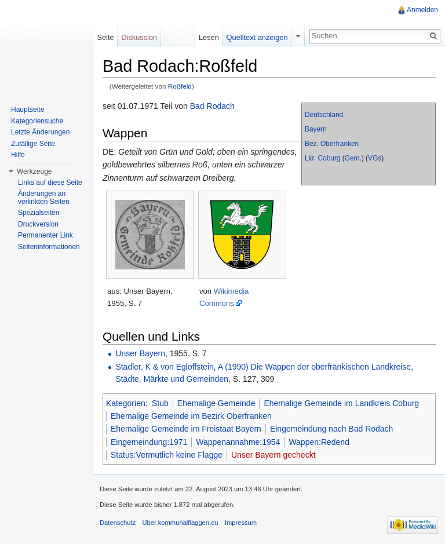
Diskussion (139, 37)
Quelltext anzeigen (257, 37)
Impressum (241, 522)
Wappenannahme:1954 (238, 442)
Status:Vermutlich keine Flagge (166, 454)
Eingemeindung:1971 (149, 442)
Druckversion (38, 224)
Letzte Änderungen (40, 132)
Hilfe (18, 155)
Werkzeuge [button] (34, 171)
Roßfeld (180, 86)
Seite (105, 37)
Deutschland (324, 115)
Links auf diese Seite (50, 182)
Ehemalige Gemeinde (216, 403)
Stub (160, 403)
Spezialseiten (38, 213)
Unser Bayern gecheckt (273, 454)
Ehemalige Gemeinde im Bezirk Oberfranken (191, 416)
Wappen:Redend (319, 442)
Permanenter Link (45, 235)
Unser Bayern (140, 353)
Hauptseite (27, 109)
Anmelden (422, 10)
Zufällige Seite (33, 144)
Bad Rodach (212, 106)
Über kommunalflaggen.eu (180, 522)
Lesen (209, 37)
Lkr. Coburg (322, 158)
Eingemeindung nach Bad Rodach (331, 428)
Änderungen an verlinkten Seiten (44, 197)
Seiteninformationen (49, 247)
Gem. (353, 158)
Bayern (316, 129)
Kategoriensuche (37, 121)
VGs (374, 158)
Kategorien (125, 403)
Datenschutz (118, 522)
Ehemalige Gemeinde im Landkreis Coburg (341, 403)
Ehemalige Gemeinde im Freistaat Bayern (186, 428)
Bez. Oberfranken (332, 144)
